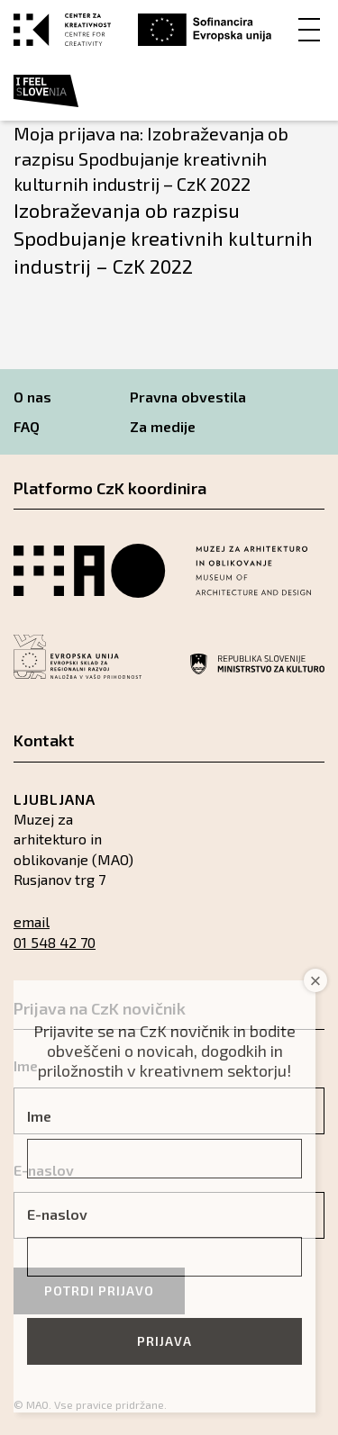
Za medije (163, 426)
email (32, 921)
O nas (32, 396)
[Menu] (309, 28)
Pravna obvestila (188, 396)
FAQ (27, 426)
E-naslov (57, 1214)
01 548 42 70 (55, 942)
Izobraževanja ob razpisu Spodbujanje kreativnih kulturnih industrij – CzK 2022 (163, 237)
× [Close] (316, 981)
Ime (39, 1115)
